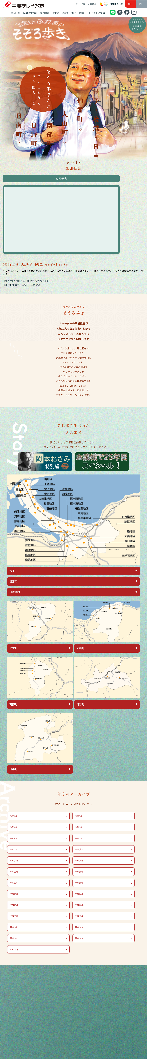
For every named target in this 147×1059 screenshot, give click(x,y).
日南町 (13, 769)
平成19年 (38, 916)
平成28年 (103, 871)
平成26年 (103, 883)
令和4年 (38, 838)
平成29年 (38, 871)
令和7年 (103, 816)
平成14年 (103, 938)
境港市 (13, 581)
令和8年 (38, 816)
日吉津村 (14, 592)
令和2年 (38, 849)
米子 (12, 571)
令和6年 (38, 827)
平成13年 (38, 949)
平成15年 (38, 938)
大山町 (80, 648)
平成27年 (38, 883)
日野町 (80, 704)
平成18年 (103, 916)
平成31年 (38, 860)
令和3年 (103, 838)
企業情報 (92, 4)
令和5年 (103, 827)
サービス (80, 4)
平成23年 (38, 905)
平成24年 (103, 894)
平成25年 (38, 894)
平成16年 (103, 927)
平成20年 (103, 905)
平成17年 (38, 927)
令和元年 (103, 849)
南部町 (13, 704)
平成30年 (103, 860)
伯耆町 (13, 648)
